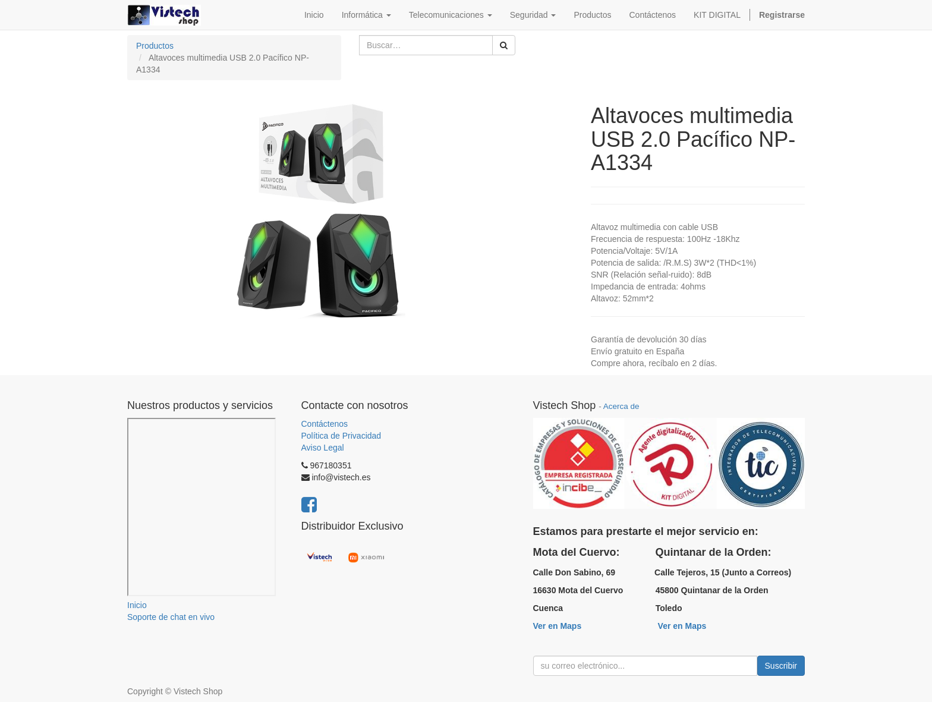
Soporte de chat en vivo (171, 617)
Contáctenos (324, 424)
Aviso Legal (322, 447)
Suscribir (781, 665)
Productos (155, 46)
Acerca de (621, 406)
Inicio (137, 605)
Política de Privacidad (341, 435)
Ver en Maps (557, 626)
